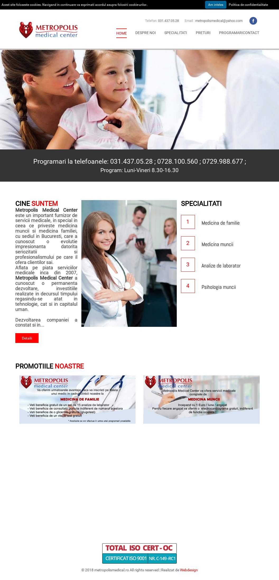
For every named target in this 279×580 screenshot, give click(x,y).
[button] (145, 33)
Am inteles (215, 5)
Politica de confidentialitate (248, 5)
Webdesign (189, 570)
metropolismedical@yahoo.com (219, 21)
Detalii (27, 338)
